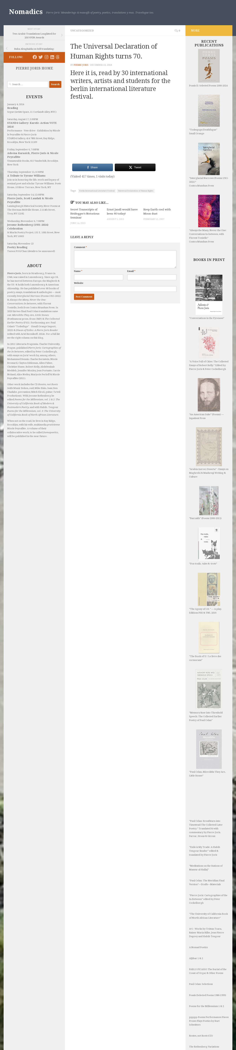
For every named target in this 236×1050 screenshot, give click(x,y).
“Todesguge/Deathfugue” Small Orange (204, 115)
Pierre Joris (81, 65)
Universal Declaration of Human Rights (135, 191)
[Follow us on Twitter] (40, 57)
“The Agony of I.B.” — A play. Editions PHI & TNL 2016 (205, 557)
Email (131, 271)
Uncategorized (82, 30)
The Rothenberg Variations (204, 989)
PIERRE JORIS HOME (34, 68)
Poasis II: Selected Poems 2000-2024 (208, 68)
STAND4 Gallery (16, 138)
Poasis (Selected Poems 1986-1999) (207, 937)
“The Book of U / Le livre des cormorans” (205, 605)
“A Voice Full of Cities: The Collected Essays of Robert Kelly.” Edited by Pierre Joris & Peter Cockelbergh (208, 348)
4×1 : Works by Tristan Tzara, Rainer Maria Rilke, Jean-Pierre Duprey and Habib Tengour (206, 875)
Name (78, 271)
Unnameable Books (18, 160)
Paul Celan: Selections (201, 926)
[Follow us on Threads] (58, 57)
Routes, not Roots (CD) (201, 978)
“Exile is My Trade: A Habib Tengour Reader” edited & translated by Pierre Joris (204, 793)
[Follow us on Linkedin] (52, 57)
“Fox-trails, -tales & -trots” (203, 517)
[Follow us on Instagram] (46, 57)
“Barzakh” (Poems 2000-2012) (205, 482)
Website (78, 283)
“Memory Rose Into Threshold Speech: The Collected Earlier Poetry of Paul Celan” (206, 659)
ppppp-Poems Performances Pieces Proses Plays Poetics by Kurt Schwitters (209, 963)
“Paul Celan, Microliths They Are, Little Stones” (207, 706)
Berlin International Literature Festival (97, 191)
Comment (80, 247)
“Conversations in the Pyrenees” (206, 297)
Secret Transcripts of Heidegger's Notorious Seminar (84, 213)
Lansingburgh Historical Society (25, 206)
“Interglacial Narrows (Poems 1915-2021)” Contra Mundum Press (208, 165)
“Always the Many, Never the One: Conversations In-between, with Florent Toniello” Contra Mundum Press (207, 219)
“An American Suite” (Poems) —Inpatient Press (206, 399)
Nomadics (25, 12)
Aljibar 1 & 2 (196, 900)
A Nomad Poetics (198, 889)
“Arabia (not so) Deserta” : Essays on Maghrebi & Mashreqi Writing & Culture (208, 442)
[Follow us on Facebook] (35, 57)
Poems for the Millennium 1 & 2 (206, 948)
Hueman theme (52, 1042)
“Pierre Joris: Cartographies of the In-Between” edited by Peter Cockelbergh (208, 841)
